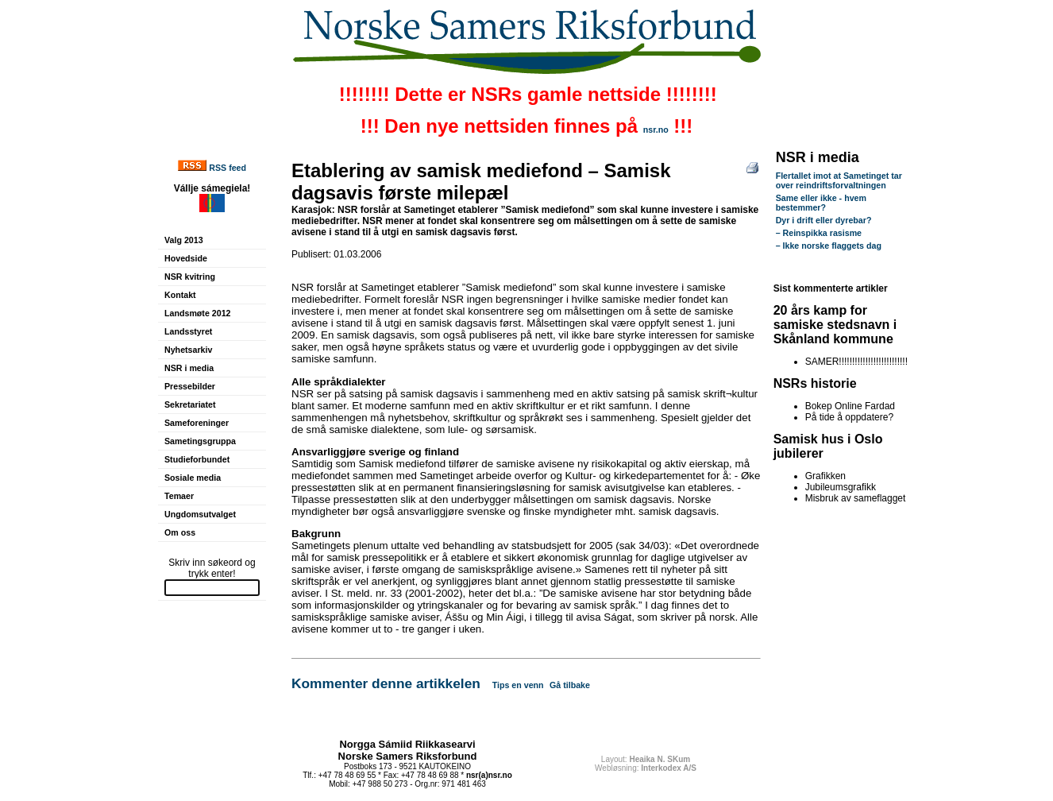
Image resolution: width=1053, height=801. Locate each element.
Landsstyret (188, 331)
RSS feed (227, 167)
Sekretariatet (190, 404)
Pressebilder (189, 386)
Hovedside (185, 258)
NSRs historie (815, 383)
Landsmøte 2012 (197, 313)
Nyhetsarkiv (188, 349)
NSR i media (189, 368)
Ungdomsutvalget (200, 514)
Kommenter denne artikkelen (385, 683)
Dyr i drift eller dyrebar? (824, 220)
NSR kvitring (189, 276)
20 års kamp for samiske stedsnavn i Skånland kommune (835, 325)
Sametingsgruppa (200, 441)
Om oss (179, 532)
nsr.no (656, 129)
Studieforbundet (197, 459)
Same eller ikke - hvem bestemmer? (821, 202)
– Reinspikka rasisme (819, 233)
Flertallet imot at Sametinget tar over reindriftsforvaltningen (839, 180)
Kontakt (180, 295)
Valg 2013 (183, 240)
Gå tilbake (570, 685)
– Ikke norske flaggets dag (828, 245)
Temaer (179, 496)
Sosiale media (192, 477)
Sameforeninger (196, 423)
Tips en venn (518, 685)
